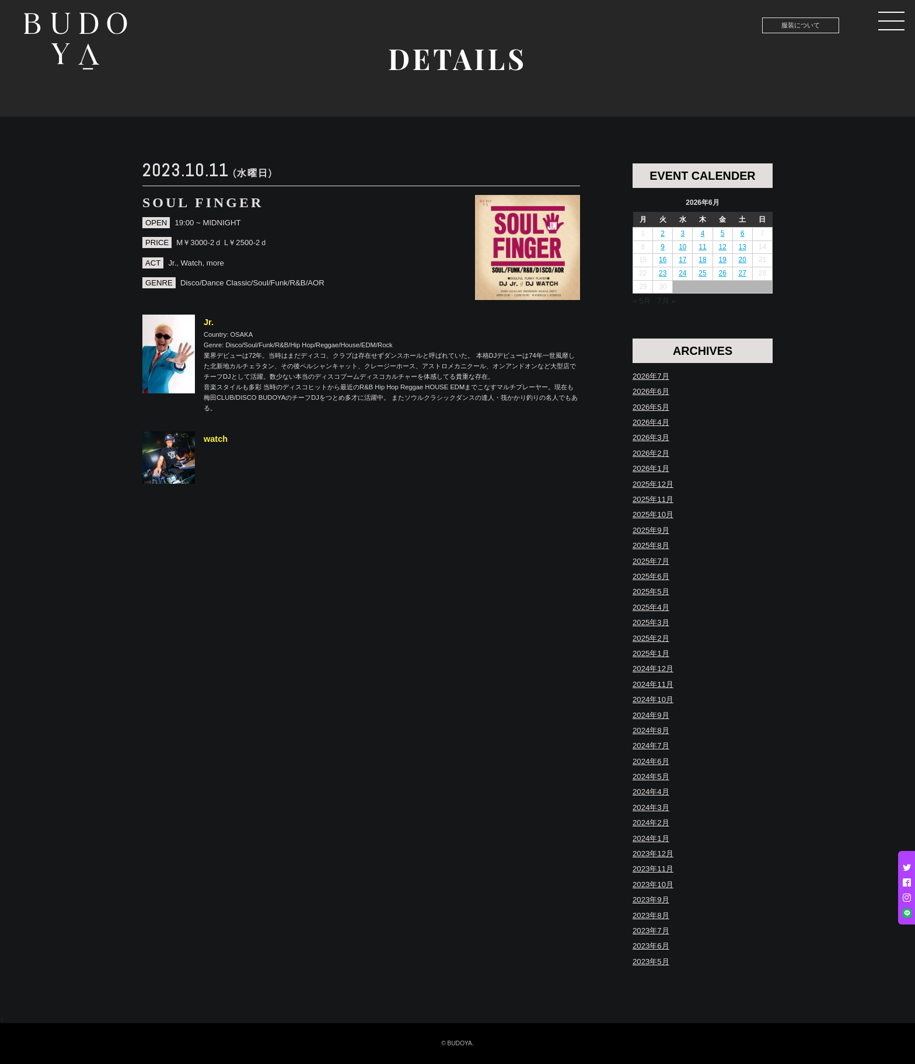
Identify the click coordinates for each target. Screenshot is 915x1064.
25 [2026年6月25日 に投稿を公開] (702, 273)
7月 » (666, 300)
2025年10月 (653, 514)
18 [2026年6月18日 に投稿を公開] (702, 260)
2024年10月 (653, 699)
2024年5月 (651, 776)
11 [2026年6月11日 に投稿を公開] (702, 247)
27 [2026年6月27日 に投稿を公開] (742, 273)
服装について (800, 25)
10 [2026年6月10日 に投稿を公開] (682, 247)
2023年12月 (653, 853)
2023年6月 (651, 945)
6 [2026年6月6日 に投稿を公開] (743, 233)
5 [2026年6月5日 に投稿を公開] (723, 233)
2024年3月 (651, 807)
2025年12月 (653, 484)
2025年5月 (651, 591)
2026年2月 (651, 453)
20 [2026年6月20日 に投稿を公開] (742, 260)
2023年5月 (651, 961)
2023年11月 (653, 868)
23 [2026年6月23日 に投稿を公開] (662, 273)
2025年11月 (653, 499)
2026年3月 (651, 437)
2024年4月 (651, 791)
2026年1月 (651, 468)
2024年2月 (651, 822)
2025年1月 (651, 653)
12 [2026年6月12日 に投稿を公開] (722, 247)
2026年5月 (651, 407)
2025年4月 (651, 607)
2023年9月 (651, 899)
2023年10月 (653, 884)
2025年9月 (651, 530)
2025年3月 (651, 622)
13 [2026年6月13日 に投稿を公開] (742, 247)
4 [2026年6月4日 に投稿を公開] (703, 233)
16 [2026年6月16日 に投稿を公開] (662, 260)
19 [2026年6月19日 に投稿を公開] (722, 260)
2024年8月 (651, 730)
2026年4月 (651, 422)
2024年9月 (651, 715)
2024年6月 (651, 761)
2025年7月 (651, 561)
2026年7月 (651, 376)
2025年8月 (651, 545)
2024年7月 (651, 745)
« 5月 (642, 300)
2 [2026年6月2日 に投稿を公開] (663, 233)
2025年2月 (651, 638)
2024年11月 (653, 684)
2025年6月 (651, 576)
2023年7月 (651, 930)
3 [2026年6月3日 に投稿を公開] (683, 233)
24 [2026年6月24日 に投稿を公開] (682, 273)
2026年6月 (651, 391)
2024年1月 (651, 838)
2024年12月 (653, 668)
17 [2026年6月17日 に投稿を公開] (682, 260)
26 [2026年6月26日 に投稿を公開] (722, 273)
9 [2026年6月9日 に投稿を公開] (663, 247)
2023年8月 (651, 915)
